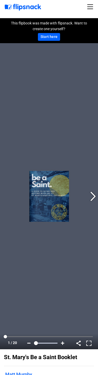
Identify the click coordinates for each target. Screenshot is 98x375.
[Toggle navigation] (91, 7)
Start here (49, 37)
